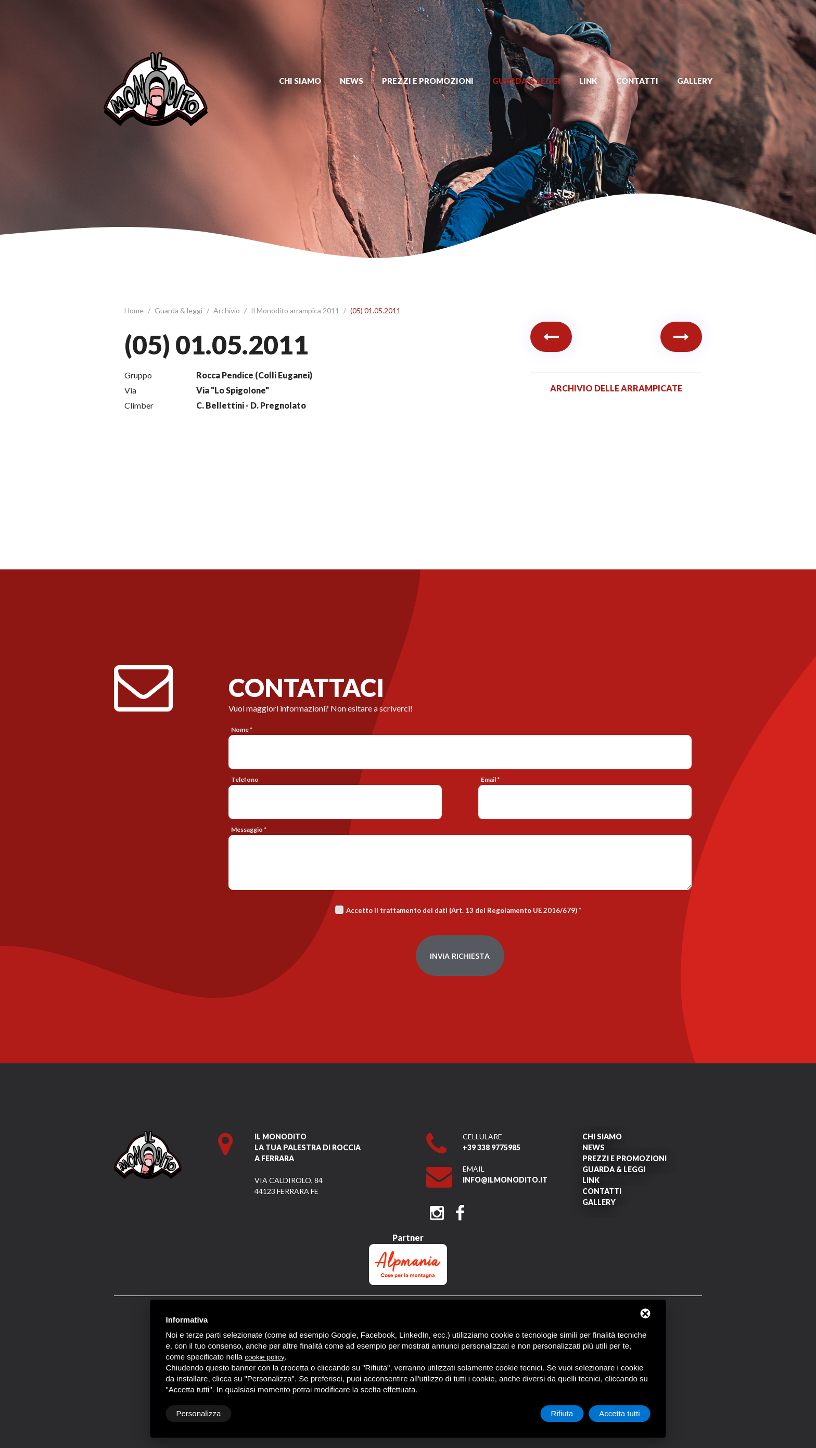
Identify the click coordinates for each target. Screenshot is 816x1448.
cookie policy (264, 1357)
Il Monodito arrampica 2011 (296, 310)
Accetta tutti (619, 1413)
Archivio (227, 310)
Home (134, 310)
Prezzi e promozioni (428, 80)
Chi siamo (300, 80)
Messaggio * (248, 829)
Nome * (241, 729)
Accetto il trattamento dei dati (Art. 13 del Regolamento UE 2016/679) (461, 910)
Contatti (637, 80)
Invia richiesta (460, 955)
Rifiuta (562, 1413)
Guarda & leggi (526, 80)
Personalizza (198, 1413)
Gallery (694, 80)
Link (588, 80)
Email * (490, 779)
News (351, 80)
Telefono (245, 779)
